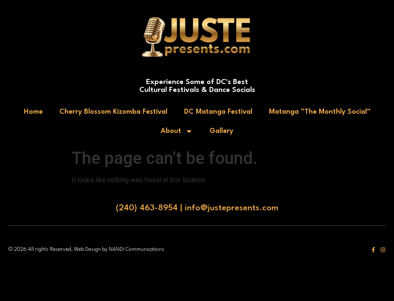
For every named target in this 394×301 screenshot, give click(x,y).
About (177, 131)
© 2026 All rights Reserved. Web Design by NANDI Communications (86, 249)
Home (33, 111)
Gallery (221, 131)
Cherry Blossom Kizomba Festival (113, 111)
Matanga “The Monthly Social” (320, 111)
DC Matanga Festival (218, 111)
